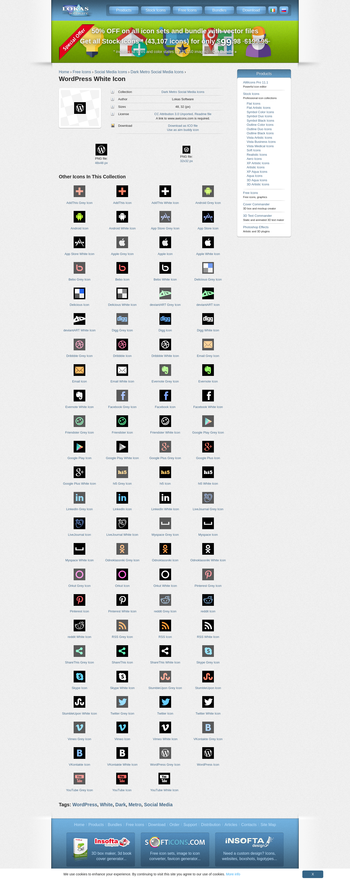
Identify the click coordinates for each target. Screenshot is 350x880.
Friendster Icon (122, 432)
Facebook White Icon (208, 407)
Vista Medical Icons (260, 146)
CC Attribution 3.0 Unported (173, 114)
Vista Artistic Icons (259, 137)
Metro (135, 804)
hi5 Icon (165, 483)
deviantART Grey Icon (165, 305)
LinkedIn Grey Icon (79, 509)
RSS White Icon (208, 637)
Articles (231, 825)
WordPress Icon (208, 764)
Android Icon (79, 228)
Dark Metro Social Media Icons (182, 92)
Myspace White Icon (79, 560)
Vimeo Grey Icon (79, 739)
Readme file (203, 114)
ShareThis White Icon (165, 662)
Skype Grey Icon (208, 662)
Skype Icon (79, 688)
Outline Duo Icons (259, 129)
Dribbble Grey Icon (79, 356)
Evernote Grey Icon (165, 381)
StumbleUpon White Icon (79, 713)
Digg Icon (165, 330)
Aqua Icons (254, 176)
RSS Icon (165, 637)
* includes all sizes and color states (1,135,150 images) (175, 52)
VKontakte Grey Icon (208, 739)
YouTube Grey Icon (79, 790)
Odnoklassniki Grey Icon (122, 560)
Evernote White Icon (79, 407)
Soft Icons (254, 150)
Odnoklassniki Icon (165, 560)
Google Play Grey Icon (208, 432)
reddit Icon (208, 611)
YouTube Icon (121, 790)
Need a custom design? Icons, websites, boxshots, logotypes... (249, 856)
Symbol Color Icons (260, 112)
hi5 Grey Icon (122, 483)
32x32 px (186, 161)
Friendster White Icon (165, 432)
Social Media (158, 804)
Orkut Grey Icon (79, 586)
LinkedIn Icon (122, 509)
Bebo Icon (122, 279)
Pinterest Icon (79, 611)
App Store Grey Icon (165, 228)
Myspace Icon (208, 534)
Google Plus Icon (208, 458)
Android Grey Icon (208, 203)
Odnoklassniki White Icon (208, 560)
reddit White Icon (79, 637)
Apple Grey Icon (122, 254)
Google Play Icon (80, 458)
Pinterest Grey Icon (208, 586)
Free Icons (187, 10)
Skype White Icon (122, 688)
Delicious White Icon (122, 305)
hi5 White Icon (208, 483)
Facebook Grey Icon (122, 407)
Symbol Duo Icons (259, 116)
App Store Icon (208, 228)
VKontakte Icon (79, 764)
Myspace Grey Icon (165, 534)
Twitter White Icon (208, 713)
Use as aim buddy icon (183, 130)
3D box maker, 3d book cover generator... (111, 856)
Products (123, 10)
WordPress (84, 804)
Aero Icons (254, 159)
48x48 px (101, 163)
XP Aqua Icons (257, 171)
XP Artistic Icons (258, 163)
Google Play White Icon (122, 458)
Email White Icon (122, 381)
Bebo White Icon (165, 279)
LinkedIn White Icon (165, 509)
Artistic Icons (255, 167)
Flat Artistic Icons (259, 107)
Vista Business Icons (261, 142)
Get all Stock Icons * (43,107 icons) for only (175, 37)
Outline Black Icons (260, 133)
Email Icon (79, 381)
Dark (120, 804)
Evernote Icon (208, 381)
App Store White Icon (79, 254)
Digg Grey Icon (122, 330)
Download (251, 10)
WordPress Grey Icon (165, 764)
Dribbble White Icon (165, 356)
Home (79, 825)
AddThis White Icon (165, 203)
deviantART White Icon (79, 330)
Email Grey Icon (208, 356)
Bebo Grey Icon (79, 279)
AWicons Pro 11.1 (255, 84)
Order (174, 825)
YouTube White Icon (164, 790)
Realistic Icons (257, 154)
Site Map (268, 825)
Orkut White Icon (165, 586)
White (106, 804)
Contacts (249, 825)
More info (233, 874)
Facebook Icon (165, 407)
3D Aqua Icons (257, 180)
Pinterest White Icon (122, 611)
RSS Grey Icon (122, 637)
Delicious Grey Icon (208, 279)
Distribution (210, 825)
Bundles (219, 10)
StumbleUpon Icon (208, 688)
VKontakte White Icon (122, 764)
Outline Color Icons (260, 125)
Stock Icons (156, 10)
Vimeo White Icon (165, 739)
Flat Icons (253, 103)
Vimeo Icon (122, 739)
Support (190, 825)
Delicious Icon (79, 305)
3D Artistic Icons (258, 184)
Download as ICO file (183, 125)
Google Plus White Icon (79, 483)
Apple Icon (165, 254)
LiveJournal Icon (79, 534)
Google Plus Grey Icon (165, 458)
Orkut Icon (122, 586)
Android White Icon (122, 228)
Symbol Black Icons (260, 120)
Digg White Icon (208, 330)
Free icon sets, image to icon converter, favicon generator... (175, 856)
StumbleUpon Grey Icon (165, 688)
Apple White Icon (208, 254)
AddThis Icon (122, 203)
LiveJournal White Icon (122, 534)
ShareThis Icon (122, 662)
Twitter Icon (165, 713)
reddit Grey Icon (165, 611)
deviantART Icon (207, 305)
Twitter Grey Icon (122, 713)
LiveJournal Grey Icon (208, 509)
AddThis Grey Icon (79, 203)
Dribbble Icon (122, 356)
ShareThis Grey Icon (79, 662)
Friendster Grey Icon (79, 432)
